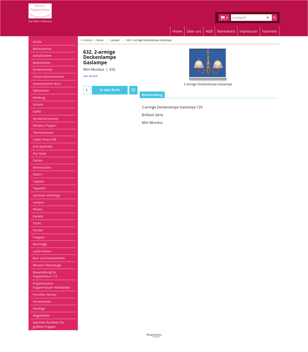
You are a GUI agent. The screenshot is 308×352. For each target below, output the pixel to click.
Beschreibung (152, 95)
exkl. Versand (90, 76)
